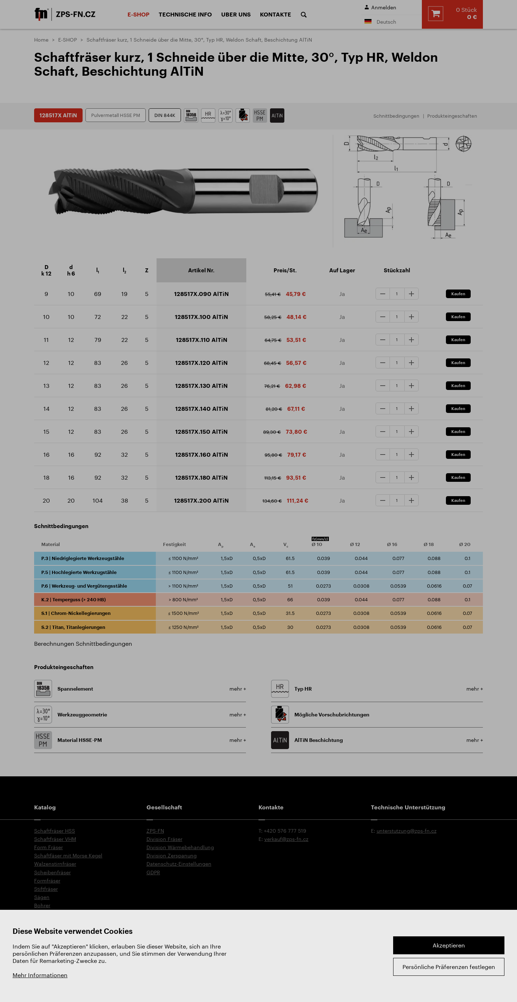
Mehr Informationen (40, 975)
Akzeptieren (449, 945)
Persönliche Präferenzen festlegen (448, 966)
